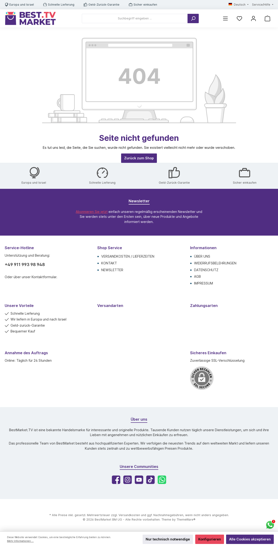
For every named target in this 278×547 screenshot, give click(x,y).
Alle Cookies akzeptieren (250, 539)
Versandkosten (129, 515)
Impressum (203, 283)
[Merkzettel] (239, 18)
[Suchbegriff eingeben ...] (135, 18)
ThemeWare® (186, 519)
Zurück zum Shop (139, 158)
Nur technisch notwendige (168, 539)
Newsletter (112, 270)
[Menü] (225, 18)
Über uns (202, 256)
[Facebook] (116, 479)
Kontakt (109, 263)
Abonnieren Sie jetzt (92, 212)
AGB (197, 276)
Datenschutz (206, 270)
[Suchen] (193, 18)
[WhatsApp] (162, 479)
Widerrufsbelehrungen (215, 263)
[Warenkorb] (267, 18)
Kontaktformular (44, 277)
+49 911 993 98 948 (25, 264)
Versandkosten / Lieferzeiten (127, 256)
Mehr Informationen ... (20, 541)
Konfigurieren (209, 539)
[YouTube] (139, 479)
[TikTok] (150, 479)
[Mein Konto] (253, 18)
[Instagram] (127, 479)
